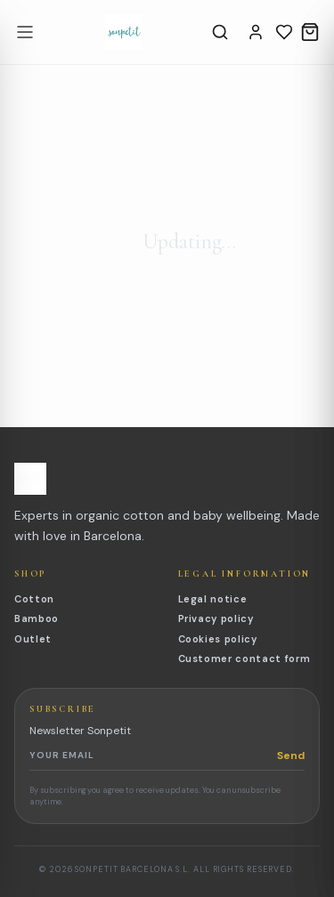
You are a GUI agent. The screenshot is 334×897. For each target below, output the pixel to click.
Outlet (33, 639)
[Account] (256, 32)
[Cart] (310, 32)
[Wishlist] (284, 32)
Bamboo (36, 618)
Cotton (34, 599)
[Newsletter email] (153, 755)
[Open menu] (25, 32)
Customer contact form (244, 658)
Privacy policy (216, 618)
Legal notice (213, 599)
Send (291, 755)
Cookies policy (217, 639)
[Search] (220, 32)
